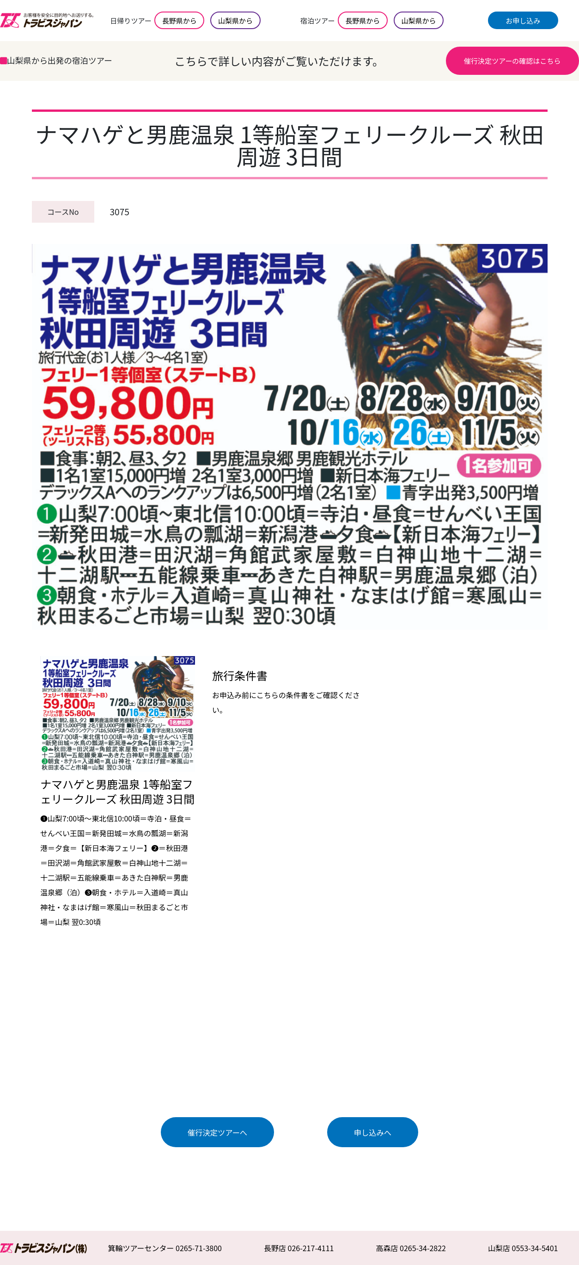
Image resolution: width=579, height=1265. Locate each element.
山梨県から (235, 20)
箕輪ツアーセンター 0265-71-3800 (165, 1247)
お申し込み (523, 20)
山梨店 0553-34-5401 (523, 1247)
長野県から (179, 20)
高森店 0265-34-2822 (411, 1247)
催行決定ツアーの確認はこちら (512, 61)
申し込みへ (372, 1132)
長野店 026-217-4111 (299, 1247)
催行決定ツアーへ (217, 1132)
